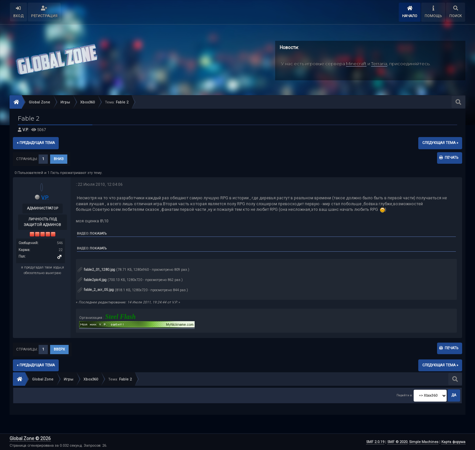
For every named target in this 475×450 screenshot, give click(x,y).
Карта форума (453, 442)
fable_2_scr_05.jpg (96, 290)
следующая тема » (440, 143)
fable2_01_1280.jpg (96, 269)
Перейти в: (404, 395)
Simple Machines (423, 442)
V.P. (25, 129)
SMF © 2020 (397, 442)
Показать (98, 233)
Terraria (379, 63)
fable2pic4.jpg (92, 280)
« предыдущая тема (36, 143)
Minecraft (356, 63)
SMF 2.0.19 (375, 442)
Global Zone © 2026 (30, 438)
